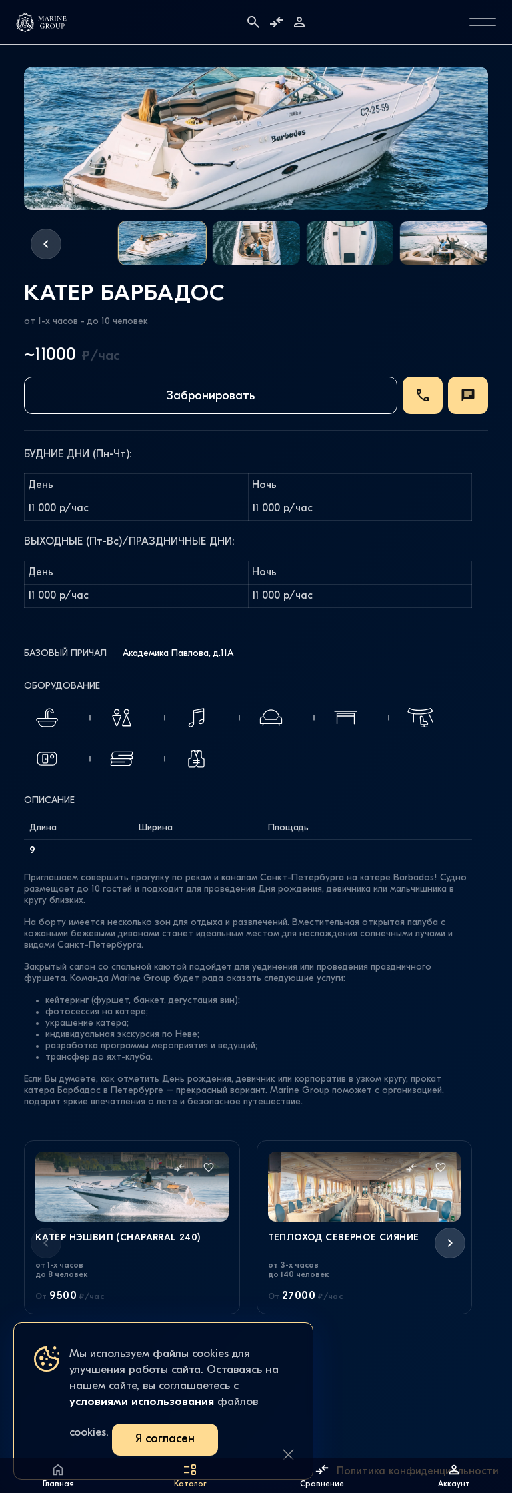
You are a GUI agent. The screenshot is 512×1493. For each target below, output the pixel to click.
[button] (46, 244)
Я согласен (165, 1439)
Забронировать (211, 396)
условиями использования (141, 1402)
